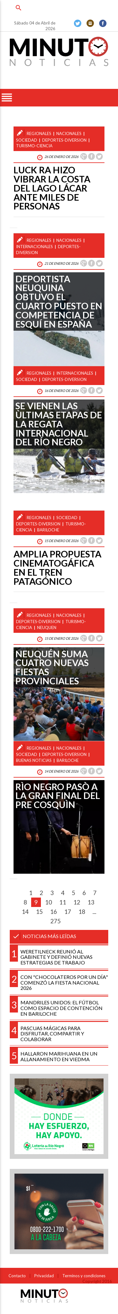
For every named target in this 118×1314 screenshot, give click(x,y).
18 (81, 911)
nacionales (68, 133)
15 (39, 911)
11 (62, 902)
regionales (39, 133)
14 (25, 911)
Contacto (17, 1275)
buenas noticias (34, 760)
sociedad (26, 140)
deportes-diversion (64, 140)
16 (53, 911)
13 (90, 902)
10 (48, 902)
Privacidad (44, 1275)
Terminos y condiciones (83, 1275)
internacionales (34, 246)
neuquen (46, 627)
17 (67, 911)
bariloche (48, 529)
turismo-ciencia (34, 145)
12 (76, 902)
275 (55, 921)
